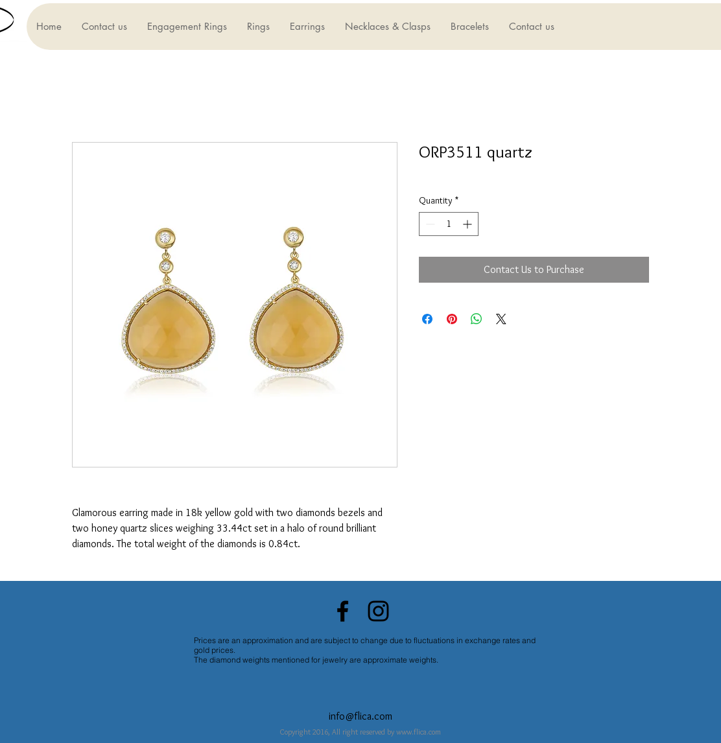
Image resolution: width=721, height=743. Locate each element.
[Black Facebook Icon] (343, 611)
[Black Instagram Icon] (378, 611)
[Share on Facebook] (427, 319)
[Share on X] (501, 319)
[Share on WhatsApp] (476, 319)
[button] (187, 26)
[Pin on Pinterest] (452, 319)
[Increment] (468, 224)
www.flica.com (418, 732)
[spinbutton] (448, 224)
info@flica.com (360, 716)
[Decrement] (429, 224)
